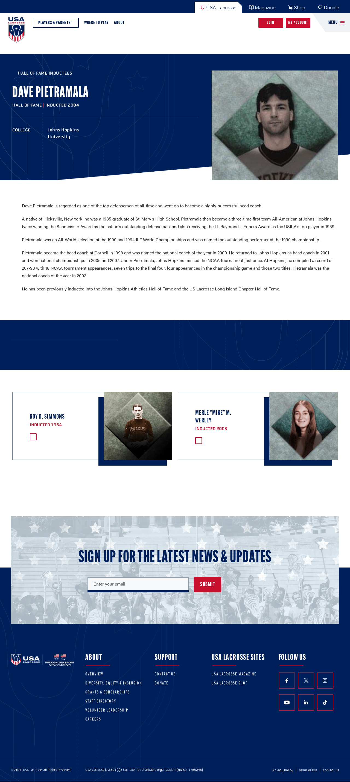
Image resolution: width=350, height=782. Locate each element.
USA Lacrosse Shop (230, 683)
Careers (93, 720)
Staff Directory (100, 701)
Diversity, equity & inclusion (113, 683)
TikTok (325, 702)
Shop (296, 7)
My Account (298, 23)
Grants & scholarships (107, 692)
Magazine (262, 7)
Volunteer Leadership (106, 710)
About (120, 24)
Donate (328, 7)
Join (270, 23)
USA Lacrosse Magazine (234, 674)
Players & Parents (56, 24)
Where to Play (96, 22)
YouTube (287, 702)
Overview (94, 674)
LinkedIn (306, 702)
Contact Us (165, 674)
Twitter (306, 680)
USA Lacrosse (218, 7)
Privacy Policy (283, 770)
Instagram (325, 680)
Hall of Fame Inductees (45, 73)
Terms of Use (308, 770)
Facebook (286, 680)
